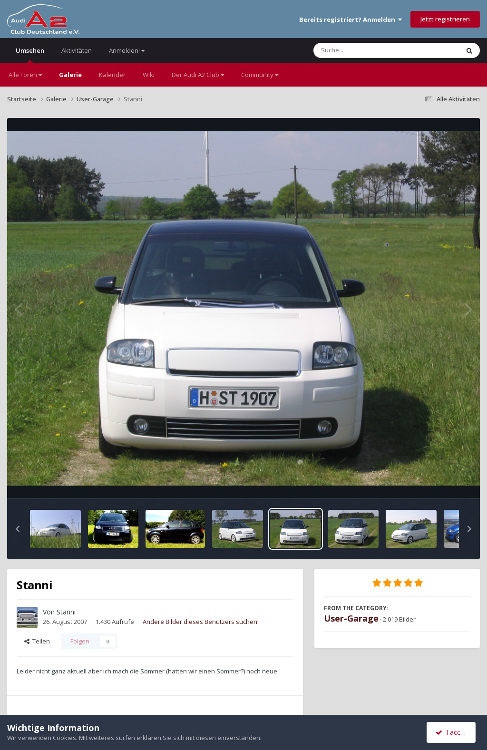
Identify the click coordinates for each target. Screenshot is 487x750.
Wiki (149, 74)
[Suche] (366, 50)
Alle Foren (25, 74)
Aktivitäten (76, 50)
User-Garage (351, 618)
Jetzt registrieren (445, 19)
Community (259, 74)
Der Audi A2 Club (198, 74)
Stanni (66, 611)
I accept (452, 732)
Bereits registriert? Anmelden (350, 19)
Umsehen (30, 54)
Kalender (112, 74)
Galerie (70, 74)
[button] (17, 528)
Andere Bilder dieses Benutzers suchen (200, 621)
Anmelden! (127, 50)
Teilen (37, 641)
